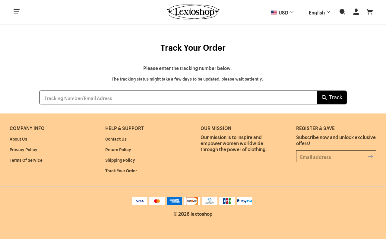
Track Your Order (121, 170)
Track (335, 97)
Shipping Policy (120, 159)
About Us (18, 138)
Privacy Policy (23, 149)
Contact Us (116, 138)
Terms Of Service (26, 159)
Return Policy (118, 149)
